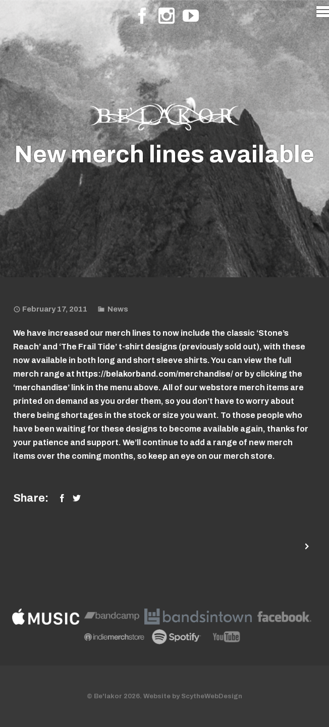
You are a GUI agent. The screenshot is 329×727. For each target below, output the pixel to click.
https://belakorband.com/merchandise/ (154, 374)
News (117, 309)
